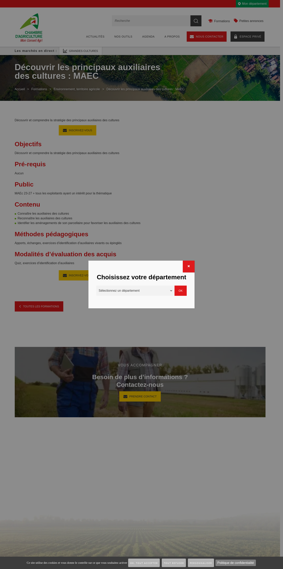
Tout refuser (174, 563)
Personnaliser (201, 563)
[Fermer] (189, 266)
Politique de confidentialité (235, 562)
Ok (181, 290)
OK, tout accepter (144, 563)
